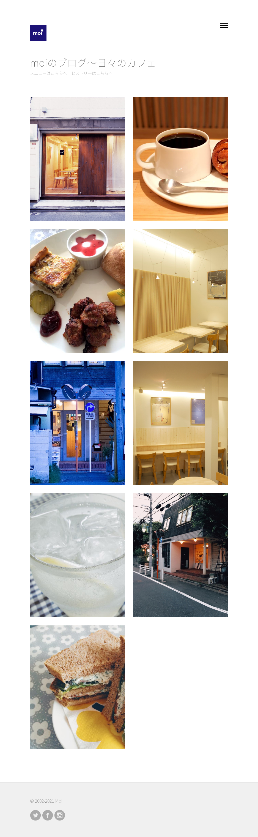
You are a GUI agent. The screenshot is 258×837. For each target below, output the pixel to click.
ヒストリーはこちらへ (91, 73)
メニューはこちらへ (48, 73)
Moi (58, 800)
